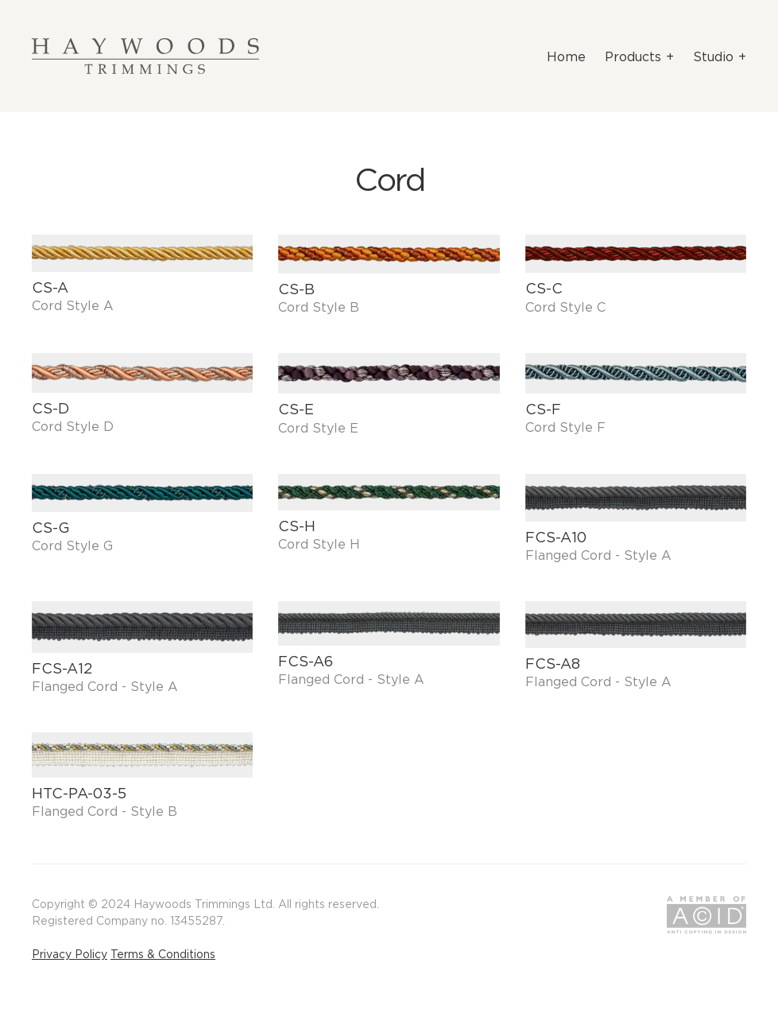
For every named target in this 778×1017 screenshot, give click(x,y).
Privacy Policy (69, 954)
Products (633, 56)
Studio (713, 56)
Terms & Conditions (162, 954)
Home (566, 56)
